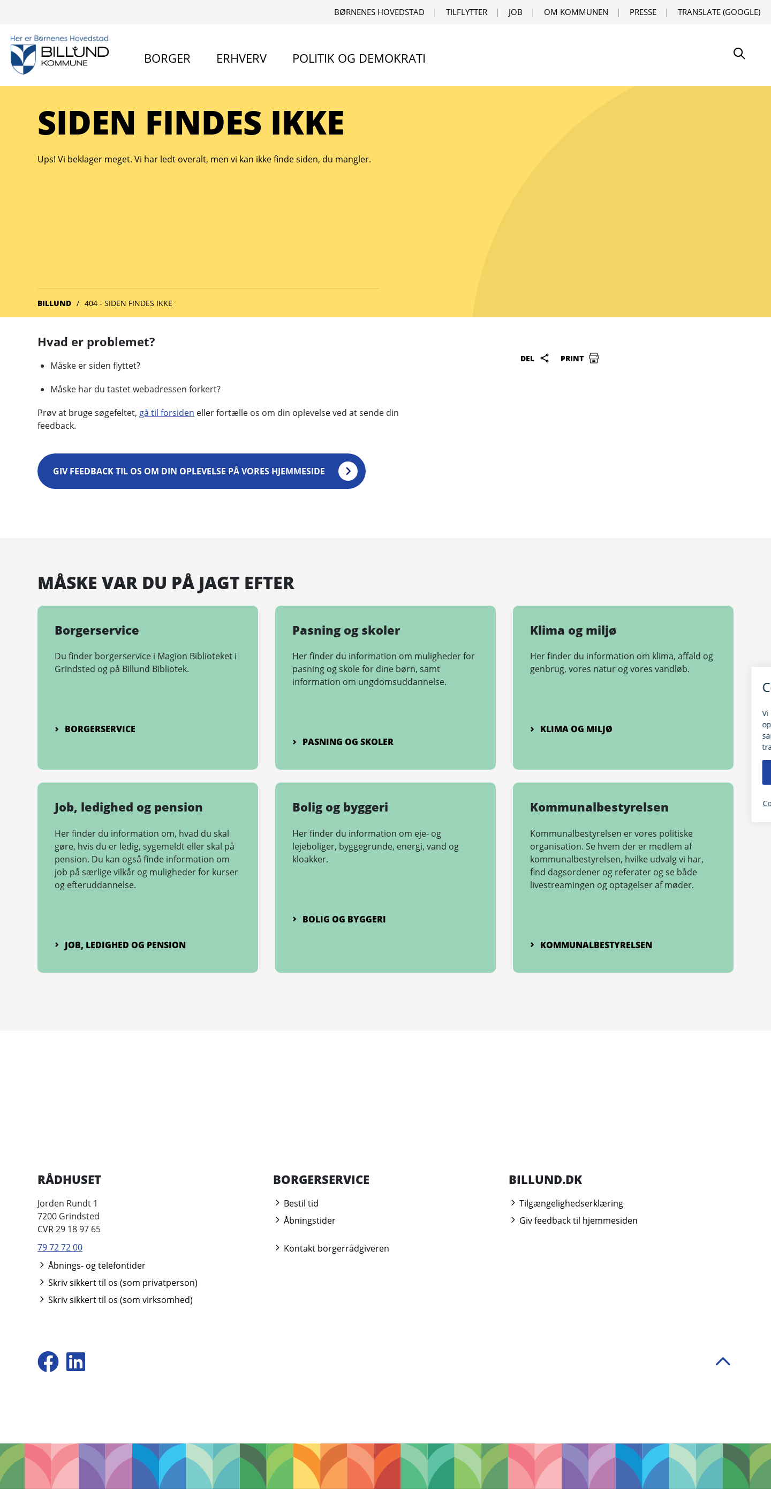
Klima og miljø (571, 728)
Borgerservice (95, 728)
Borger (167, 58)
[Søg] (739, 55)
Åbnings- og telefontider (91, 1265)
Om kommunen (576, 11)
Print (580, 358)
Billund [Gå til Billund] (54, 303)
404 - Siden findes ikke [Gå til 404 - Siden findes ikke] (128, 303)
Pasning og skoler (343, 741)
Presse (643, 11)
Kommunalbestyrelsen (591, 944)
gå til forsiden (166, 413)
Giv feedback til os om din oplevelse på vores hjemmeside (190, 471)
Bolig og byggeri (339, 919)
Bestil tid (296, 1203)
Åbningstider (304, 1220)
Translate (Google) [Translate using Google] (719, 11)
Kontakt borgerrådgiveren (331, 1248)
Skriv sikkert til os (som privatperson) (117, 1282)
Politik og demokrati (359, 58)
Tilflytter (466, 11)
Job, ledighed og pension (120, 944)
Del (535, 358)
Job (516, 11)
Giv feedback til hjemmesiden (573, 1220)
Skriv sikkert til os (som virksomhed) (115, 1299)
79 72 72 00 (59, 1247)
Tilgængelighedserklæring (566, 1203)
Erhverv (241, 58)
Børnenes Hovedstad (379, 11)
